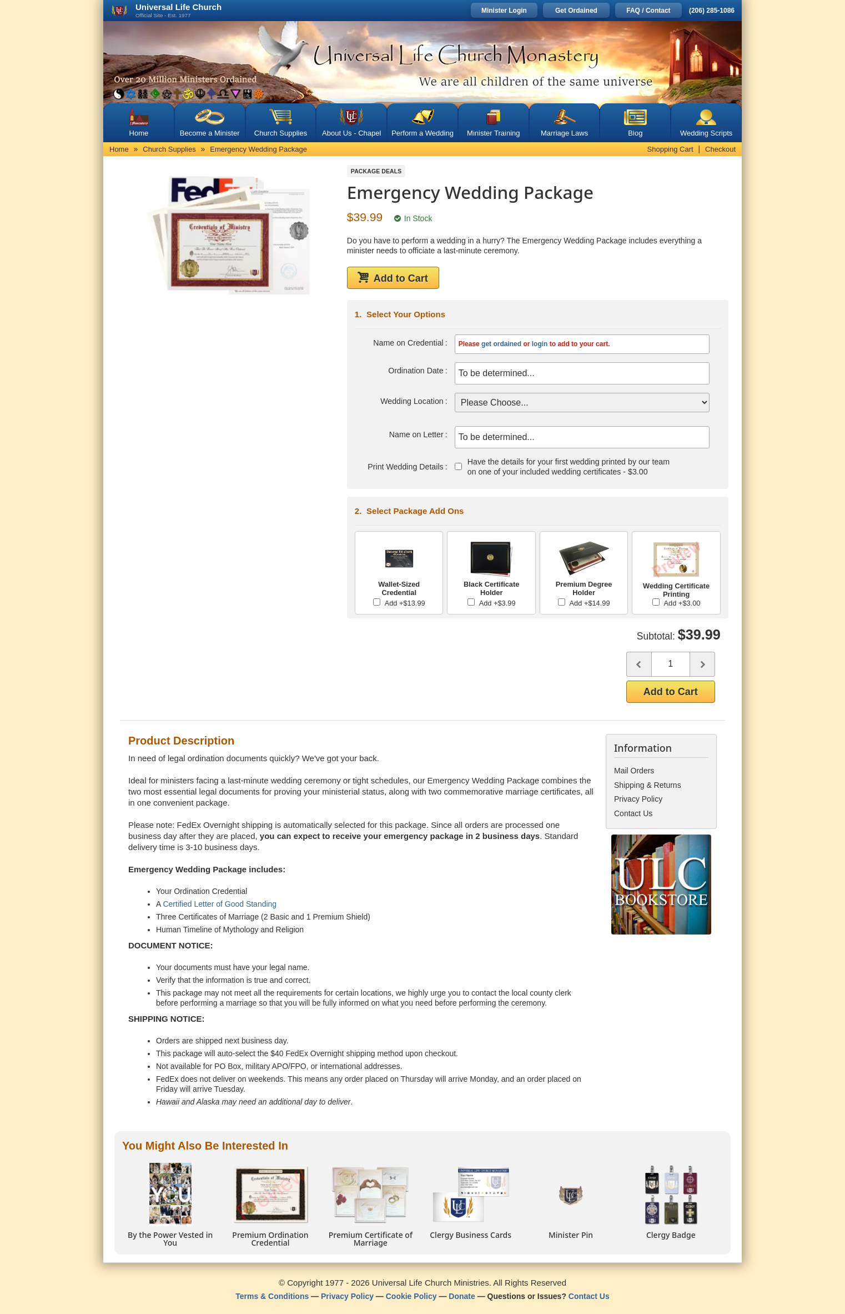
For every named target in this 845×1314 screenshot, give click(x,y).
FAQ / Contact (648, 10)
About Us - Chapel (351, 133)
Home (139, 133)
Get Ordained (576, 10)
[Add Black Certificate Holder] (471, 600)
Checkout (720, 149)
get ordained (501, 344)
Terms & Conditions (272, 1294)
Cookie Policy (411, 1294)
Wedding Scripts (706, 133)
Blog (635, 133)
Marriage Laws (564, 133)
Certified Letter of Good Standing (219, 902)
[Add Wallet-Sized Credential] (376, 600)
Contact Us (589, 1294)
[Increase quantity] (702, 662)
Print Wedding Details (406, 466)
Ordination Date (416, 370)
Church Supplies (280, 133)
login (540, 344)
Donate (462, 1294)
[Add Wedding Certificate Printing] (656, 600)
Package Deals (376, 171)
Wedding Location (412, 401)
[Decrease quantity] (638, 662)
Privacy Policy (347, 1294)
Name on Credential (409, 342)
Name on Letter (417, 434)
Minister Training (493, 133)
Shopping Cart (670, 149)
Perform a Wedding (422, 133)
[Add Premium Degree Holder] (561, 600)
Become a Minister (210, 133)
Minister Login (504, 10)
